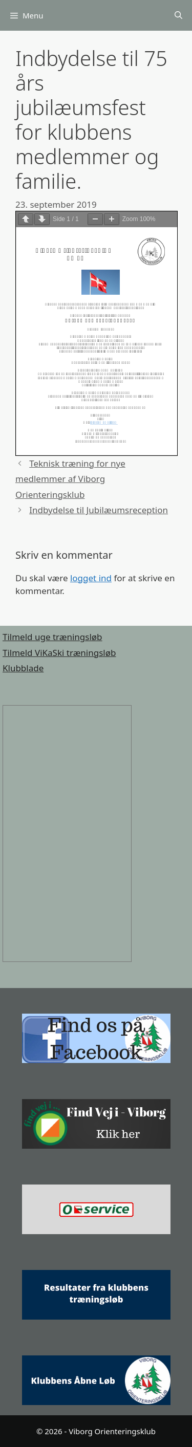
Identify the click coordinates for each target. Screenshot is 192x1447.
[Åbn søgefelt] (178, 16)
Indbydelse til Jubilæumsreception (98, 510)
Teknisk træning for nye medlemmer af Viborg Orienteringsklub (70, 478)
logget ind (91, 578)
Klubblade (23, 668)
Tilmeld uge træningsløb (52, 637)
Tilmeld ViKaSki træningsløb (59, 653)
